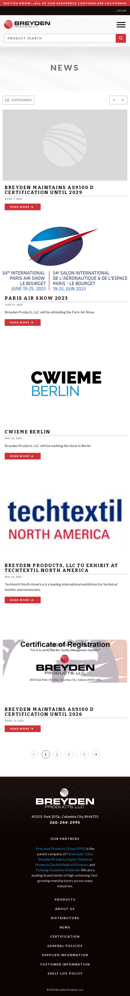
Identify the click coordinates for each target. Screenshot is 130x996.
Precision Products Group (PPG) (61, 848)
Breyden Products (52, 859)
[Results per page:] (118, 100)
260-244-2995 (65, 822)
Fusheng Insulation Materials (58, 870)
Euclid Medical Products (69, 864)
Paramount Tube (79, 854)
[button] (121, 38)
